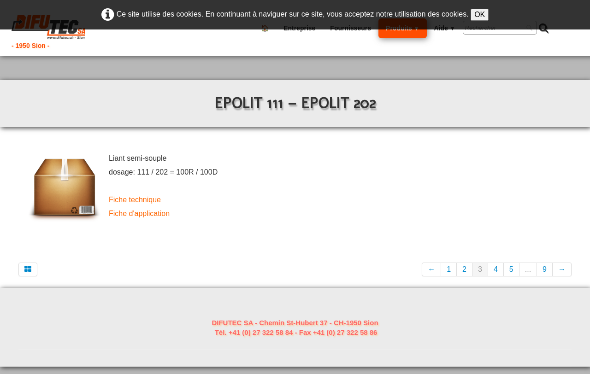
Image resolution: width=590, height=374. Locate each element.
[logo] (57, 33)
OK (479, 14)
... (528, 269)
